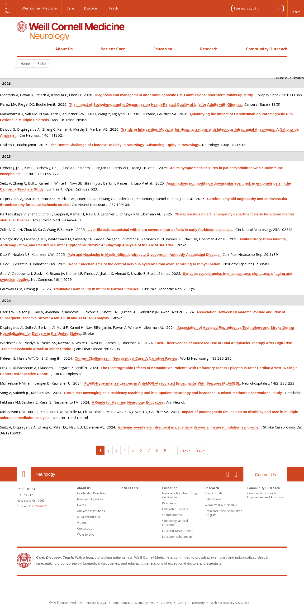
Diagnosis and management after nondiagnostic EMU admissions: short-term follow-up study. (174, 95)
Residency (169, 503)
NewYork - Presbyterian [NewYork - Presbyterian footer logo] (192, 585)
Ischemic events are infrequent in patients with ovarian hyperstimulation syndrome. (188, 427)
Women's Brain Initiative (221, 505)
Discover (91, 8)
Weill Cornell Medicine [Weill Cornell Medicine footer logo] (117, 585)
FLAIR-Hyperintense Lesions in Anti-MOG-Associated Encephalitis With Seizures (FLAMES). (162, 383)
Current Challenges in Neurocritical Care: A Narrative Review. (126, 358)
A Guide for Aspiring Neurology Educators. (128, 402)
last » (200, 450)
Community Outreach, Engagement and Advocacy (265, 495)
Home (22, 49)
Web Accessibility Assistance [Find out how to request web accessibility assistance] (230, 603)
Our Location (24, 474)
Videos (81, 523)
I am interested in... (259, 8)
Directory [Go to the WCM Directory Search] (198, 603)
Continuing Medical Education (175, 523)
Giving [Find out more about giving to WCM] (182, 603)
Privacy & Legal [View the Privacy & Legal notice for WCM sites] (96, 603)
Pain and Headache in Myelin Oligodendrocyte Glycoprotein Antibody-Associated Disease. (144, 254)
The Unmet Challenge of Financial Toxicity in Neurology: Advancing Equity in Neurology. (125, 145)
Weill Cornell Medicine (39, 8)
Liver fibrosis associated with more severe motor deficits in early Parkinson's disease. (160, 230)
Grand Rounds (172, 515)
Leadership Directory (91, 493)
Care (70, 8)
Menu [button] (8, 12)
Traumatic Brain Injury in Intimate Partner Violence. (96, 289)
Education (162, 49)
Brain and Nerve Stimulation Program (223, 513)
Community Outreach (266, 49)
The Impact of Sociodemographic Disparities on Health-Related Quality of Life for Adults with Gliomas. (155, 104)
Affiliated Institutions (91, 511)
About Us (64, 49)
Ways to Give (86, 535)
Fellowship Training (175, 509)
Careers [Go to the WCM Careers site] (166, 603)
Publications (213, 499)
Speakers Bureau (88, 517)
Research (209, 49)
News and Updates (90, 499)
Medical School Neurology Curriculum (179, 495)
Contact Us (265, 474)
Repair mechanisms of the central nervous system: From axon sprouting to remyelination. (145, 264)
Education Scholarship (177, 537)
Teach (113, 8)
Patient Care (113, 49)
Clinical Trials (213, 493)
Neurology (45, 474)
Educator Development (177, 531)
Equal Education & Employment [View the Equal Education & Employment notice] (134, 603)
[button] (295, 8)
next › (185, 450)
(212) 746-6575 (38, 506)
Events (81, 505)
